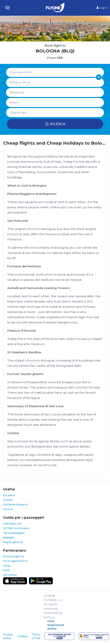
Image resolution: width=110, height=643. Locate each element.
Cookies (22, 636)
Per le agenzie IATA (15, 560)
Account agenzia (13, 556)
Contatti (8, 499)
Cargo (7, 565)
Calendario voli (12, 523)
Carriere (8, 509)
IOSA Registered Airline (55, 624)
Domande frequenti (15, 504)
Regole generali (13, 542)
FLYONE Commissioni (16, 528)
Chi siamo (9, 495)
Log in (102, 7)
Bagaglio (8, 537)
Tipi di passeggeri (14, 532)
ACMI (6, 570)
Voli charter (10, 574)
